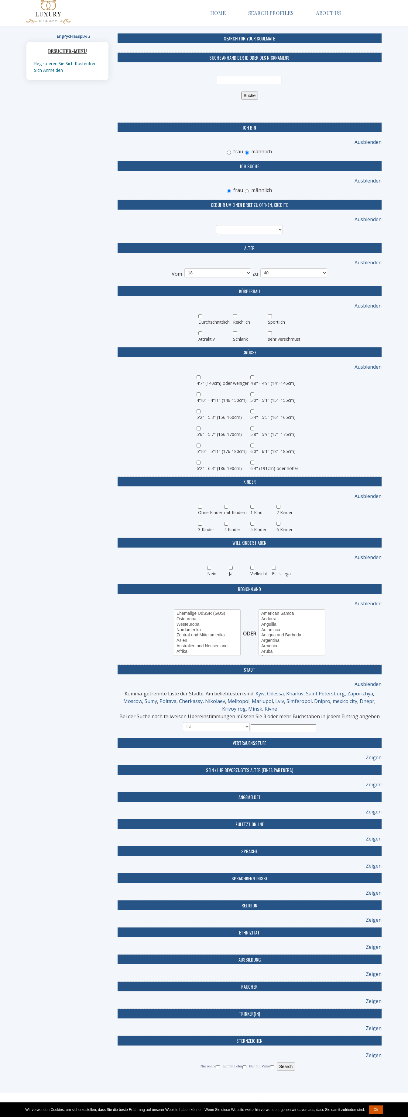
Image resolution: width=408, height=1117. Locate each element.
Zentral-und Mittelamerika (207, 635)
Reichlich (241, 322)
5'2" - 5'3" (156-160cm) (219, 417)
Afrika (207, 651)
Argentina (292, 640)
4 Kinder (232, 529)
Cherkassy (191, 701)
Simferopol (299, 701)
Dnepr (367, 701)
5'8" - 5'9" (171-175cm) (273, 434)
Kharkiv (294, 693)
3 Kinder (206, 529)
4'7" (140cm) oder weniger (223, 383)
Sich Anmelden (48, 70)
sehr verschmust (284, 339)
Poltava (168, 701)
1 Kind (256, 512)
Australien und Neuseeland (207, 646)
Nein (211, 573)
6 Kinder (284, 529)
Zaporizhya (360, 693)
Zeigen (374, 757)
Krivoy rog (234, 708)
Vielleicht (258, 573)
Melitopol (238, 701)
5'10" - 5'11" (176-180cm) (222, 451)
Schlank (240, 339)
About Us (330, 12)
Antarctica (292, 630)
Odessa (275, 693)
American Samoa (292, 613)
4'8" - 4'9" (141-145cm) (273, 383)
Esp (79, 36)
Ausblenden (368, 142)
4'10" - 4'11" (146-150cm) (222, 400)
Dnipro (322, 701)
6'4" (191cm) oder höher (274, 468)
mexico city (345, 701)
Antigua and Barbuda (292, 635)
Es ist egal (282, 573)
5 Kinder (258, 529)
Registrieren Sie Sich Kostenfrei (64, 63)
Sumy (151, 701)
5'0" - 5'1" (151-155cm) (273, 400)
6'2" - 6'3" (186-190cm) (219, 468)
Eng (60, 36)
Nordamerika (207, 630)
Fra (73, 36)
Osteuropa (207, 619)
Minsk (255, 708)
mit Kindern (235, 512)
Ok (375, 1110)
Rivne (271, 708)
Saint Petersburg (325, 693)
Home (218, 12)
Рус (66, 36)
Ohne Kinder (210, 512)
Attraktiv (206, 339)
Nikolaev (215, 701)
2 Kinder (284, 512)
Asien (207, 640)
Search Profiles (270, 12)
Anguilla (292, 624)
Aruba (292, 651)
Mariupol (262, 701)
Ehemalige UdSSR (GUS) (207, 613)
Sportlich (276, 322)
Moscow (132, 701)
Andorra (292, 619)
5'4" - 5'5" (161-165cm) (273, 417)
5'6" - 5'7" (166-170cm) (219, 434)
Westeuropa (207, 624)
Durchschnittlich (214, 322)
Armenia (292, 646)
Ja (230, 573)
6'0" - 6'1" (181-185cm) (273, 451)
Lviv (279, 701)
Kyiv (260, 693)
